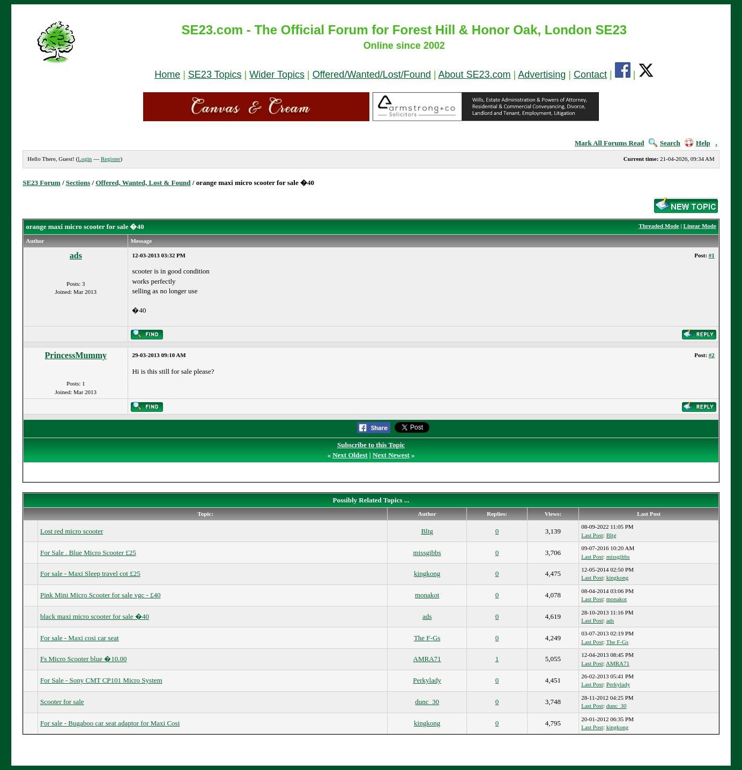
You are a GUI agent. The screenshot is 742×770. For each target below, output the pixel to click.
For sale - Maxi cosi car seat (79, 638)
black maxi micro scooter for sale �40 (94, 616)
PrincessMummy (76, 355)
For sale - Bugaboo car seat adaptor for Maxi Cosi (110, 723)
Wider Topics (277, 74)
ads (76, 255)
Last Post (592, 535)
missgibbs (427, 553)
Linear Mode (700, 226)
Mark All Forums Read (609, 143)
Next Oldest (349, 455)
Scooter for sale (62, 702)
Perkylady (427, 680)
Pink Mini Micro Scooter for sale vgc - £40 (100, 595)
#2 (712, 355)
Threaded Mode (659, 226)
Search (664, 143)
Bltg (427, 531)
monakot (427, 595)
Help (697, 143)
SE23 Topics (215, 74)
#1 (712, 255)
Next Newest (391, 455)
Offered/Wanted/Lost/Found (372, 74)
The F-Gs (427, 638)
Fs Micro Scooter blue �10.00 (83, 659)
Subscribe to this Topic (371, 445)
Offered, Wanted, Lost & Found (142, 183)
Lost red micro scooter (71, 531)
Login (85, 159)
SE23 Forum (41, 183)
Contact (590, 74)
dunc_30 (427, 702)
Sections (78, 183)
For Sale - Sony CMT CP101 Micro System (101, 680)
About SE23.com (475, 74)
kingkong (427, 573)
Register (111, 159)
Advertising (542, 74)
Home (167, 74)
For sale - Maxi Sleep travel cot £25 (90, 573)
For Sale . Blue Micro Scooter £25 (88, 553)
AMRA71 (427, 659)
